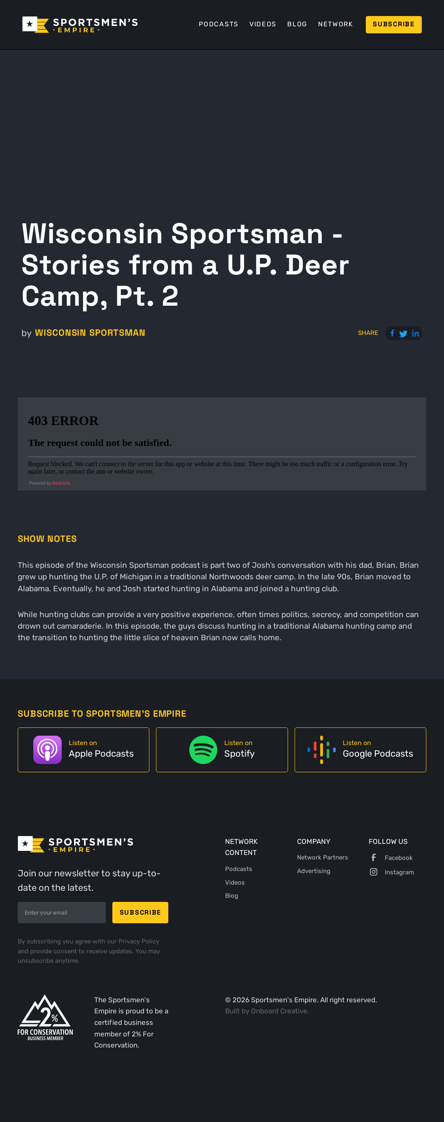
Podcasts (219, 24)
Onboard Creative (279, 1011)
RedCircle (61, 483)
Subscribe (394, 24)
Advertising (313, 871)
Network (335, 24)
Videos (263, 24)
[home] (80, 24)
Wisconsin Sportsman (90, 332)
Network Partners (322, 857)
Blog (297, 24)
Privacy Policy (139, 941)
